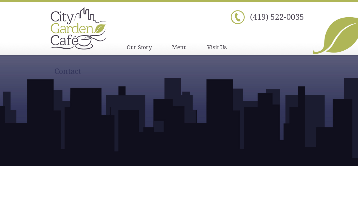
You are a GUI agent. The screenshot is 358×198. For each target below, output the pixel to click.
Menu (179, 47)
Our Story (139, 47)
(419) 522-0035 (277, 16)
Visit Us (217, 47)
